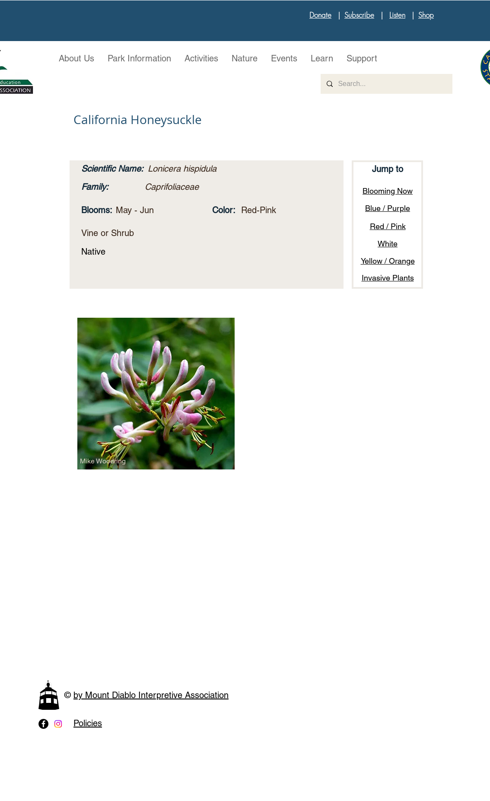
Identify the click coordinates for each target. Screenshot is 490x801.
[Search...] (386, 84)
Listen (397, 15)
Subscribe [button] (359, 15)
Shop (426, 15)
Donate (320, 15)
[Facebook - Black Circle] (43, 724)
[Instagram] (58, 724)
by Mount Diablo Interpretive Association (151, 695)
